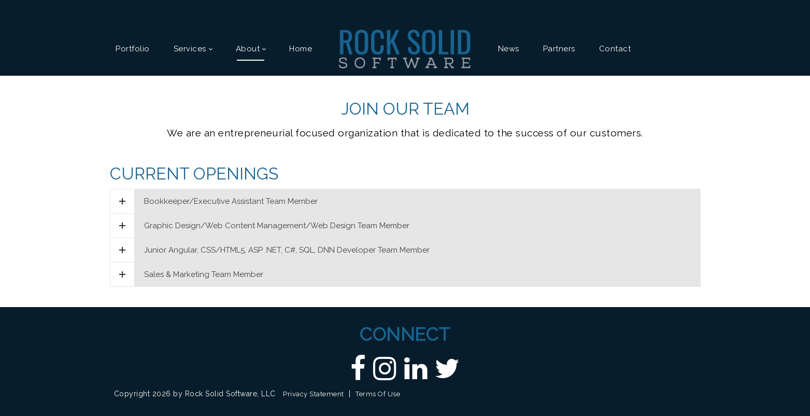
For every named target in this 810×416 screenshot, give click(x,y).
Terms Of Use (378, 394)
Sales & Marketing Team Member (186, 274)
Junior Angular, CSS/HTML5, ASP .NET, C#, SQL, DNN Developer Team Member (270, 250)
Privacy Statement (313, 394)
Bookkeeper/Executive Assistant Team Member (214, 201)
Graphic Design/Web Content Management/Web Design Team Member (259, 226)
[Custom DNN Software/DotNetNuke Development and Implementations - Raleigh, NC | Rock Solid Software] (405, 48)
